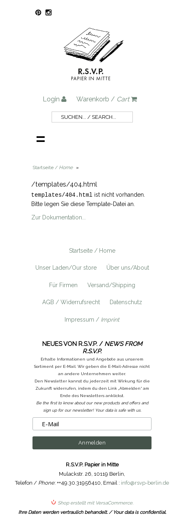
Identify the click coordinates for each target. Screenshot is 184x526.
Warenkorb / (106, 99)
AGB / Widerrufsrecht (71, 301)
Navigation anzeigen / (40, 139)
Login (55, 99)
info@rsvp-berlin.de (145, 482)
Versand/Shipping (111, 284)
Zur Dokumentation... (58, 217)
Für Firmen (63, 284)
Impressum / (92, 319)
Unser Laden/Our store (66, 267)
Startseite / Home (92, 250)
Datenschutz (126, 301)
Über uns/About (127, 267)
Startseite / (52, 167)
